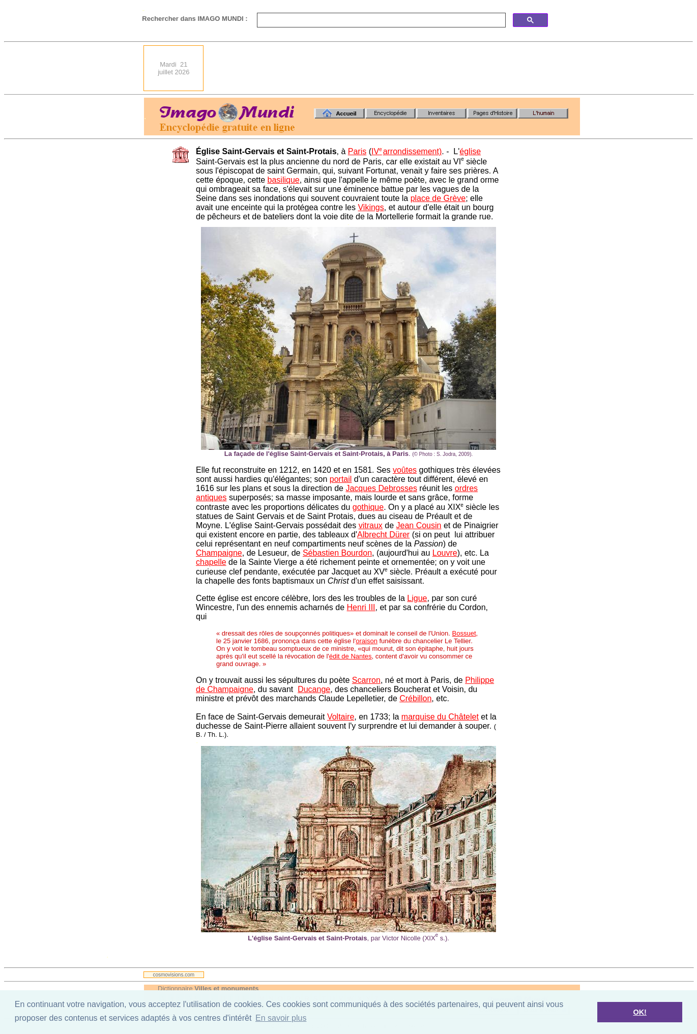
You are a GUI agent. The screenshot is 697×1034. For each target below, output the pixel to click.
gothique (368, 507)
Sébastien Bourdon (337, 553)
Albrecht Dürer (383, 534)
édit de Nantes (350, 656)
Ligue (417, 598)
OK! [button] (639, 1012)
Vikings (371, 207)
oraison (366, 641)
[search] (380, 20)
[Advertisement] (395, 68)
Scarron (366, 680)
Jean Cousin (418, 525)
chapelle (211, 562)
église (470, 151)
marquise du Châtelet (440, 716)
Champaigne (219, 553)
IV (376, 151)
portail (341, 479)
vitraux (371, 525)
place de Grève (438, 198)
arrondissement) (412, 151)
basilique (284, 180)
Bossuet (464, 633)
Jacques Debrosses (381, 488)
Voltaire (340, 716)
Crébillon (415, 698)
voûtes (405, 470)
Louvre (444, 553)
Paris (357, 151)
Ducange (314, 689)
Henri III (361, 607)
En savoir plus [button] (281, 1018)
